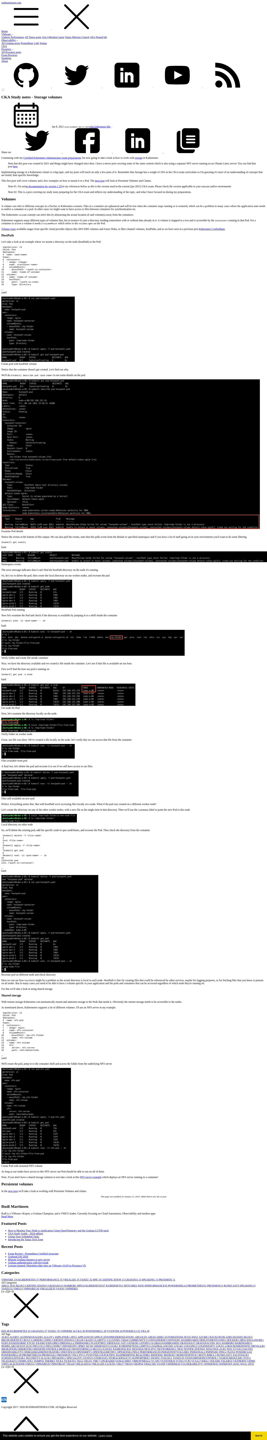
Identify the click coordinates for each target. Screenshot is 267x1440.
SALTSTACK (241, 1378)
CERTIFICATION (113, 1303)
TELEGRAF (9, 1384)
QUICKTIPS (108, 1378)
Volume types (8, 229)
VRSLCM (150, 1387)
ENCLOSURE (255, 1363)
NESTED (138, 1372)
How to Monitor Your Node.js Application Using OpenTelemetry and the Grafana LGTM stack (58, 1254)
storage (138, 157)
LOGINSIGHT (207, 1369)
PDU (136, 1375)
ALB (5, 1360)
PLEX (231, 1375)
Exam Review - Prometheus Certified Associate (33, 1277)
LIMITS (144, 1369)
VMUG (18, 1312)
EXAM (41, 1366)
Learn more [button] (105, 1435)
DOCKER (233, 1363)
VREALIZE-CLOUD (103, 1387)
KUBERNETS (114, 1309)
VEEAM (215, 1384)
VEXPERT (240, 1384)
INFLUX (39, 1369)
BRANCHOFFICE (12, 1363)
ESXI (5, 1366)
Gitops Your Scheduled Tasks (23, 1260)
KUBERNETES (29, 1303)
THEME (50, 1384)
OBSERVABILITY (12, 1375)
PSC (75, 1378)
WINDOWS (211, 1387)
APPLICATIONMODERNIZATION (114, 1360)
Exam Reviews (9, 55)
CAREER (37, 1363)
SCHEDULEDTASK (13, 1381)
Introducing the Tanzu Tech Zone (25, 1263)
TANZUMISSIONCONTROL (202, 1381)
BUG (27, 1363)
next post (100, 180)
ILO (29, 1369)
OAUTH (247, 1372)
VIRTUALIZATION (13, 1387)
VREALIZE (71, 1303)
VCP (187, 1384)
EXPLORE (53, 1366)
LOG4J (179, 1369)
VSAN (60, 1312)
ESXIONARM (18, 1366)
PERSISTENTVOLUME (175, 1375)
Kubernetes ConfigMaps (212, 229)
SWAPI (155, 1381)
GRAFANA (133, 1303)
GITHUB (133, 1366)
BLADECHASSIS (233, 1360)
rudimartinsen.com (133, 15)
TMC (97, 1384)
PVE (89, 1378)
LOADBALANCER (162, 1369)
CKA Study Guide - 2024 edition (25, 1257)
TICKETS (70, 1384)
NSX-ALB (220, 1372)
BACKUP (215, 1360)
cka (92, 126)
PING (223, 1375)
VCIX (180, 1384)
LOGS (220, 1369)
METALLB (258, 1369)
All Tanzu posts (33, 37)
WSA (244, 1387)
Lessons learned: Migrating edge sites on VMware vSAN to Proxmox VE (47, 1289)
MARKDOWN (242, 1369)
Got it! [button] (258, 1435)
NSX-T (231, 1372)
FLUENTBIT (99, 1366)
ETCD (31, 1366)
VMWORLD (58, 1387)
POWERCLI (132, 1354)
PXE (96, 1378)
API (74, 1360)
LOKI (229, 1369)
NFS (180, 1372)
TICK (60, 1384)
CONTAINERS (157, 1363)
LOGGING (191, 1369)
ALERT (15, 1360)
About (4, 61)
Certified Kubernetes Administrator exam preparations (52, 157)
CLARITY (100, 1363)
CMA (125, 1363)
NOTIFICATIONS (195, 1372)
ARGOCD (141, 1360)
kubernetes (100, 126)
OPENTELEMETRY (104, 1375)
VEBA (204, 1384)
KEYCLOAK (110, 1369)
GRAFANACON (206, 1366)
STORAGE (101, 1381)
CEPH (48, 1363)
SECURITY (33, 1381)
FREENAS (114, 1366)
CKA (4, 46)
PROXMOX (167, 1303)
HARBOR (70, 1309)
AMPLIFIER (62, 1360)
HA (219, 1366)
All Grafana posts (10, 43)
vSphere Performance (12, 37)
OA (239, 1372)
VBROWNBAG (141, 1384)
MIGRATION (9, 1372)
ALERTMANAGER (32, 1360)
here (15, 166)
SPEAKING (150, 1303)
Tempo (43, 43)
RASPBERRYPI (126, 1378)
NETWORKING (167, 1372)
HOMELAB (8, 1369)
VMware (7, 34)
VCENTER (115, 1354)
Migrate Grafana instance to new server (29, 1283)
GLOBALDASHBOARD (165, 1366)
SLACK (46, 1381)
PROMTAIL (49, 1378)
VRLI (120, 1387)
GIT (124, 1366)
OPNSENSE (124, 1375)
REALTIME (143, 1378)
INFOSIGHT (70, 1369)
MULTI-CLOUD (102, 1372)
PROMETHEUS (197, 1309)
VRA (145, 1354)
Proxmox (7, 49)
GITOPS (144, 1366)
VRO (128, 1387)
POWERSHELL (178, 1309)
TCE (247, 1381)
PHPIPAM (212, 1375)
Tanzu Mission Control (77, 37)
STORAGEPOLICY (120, 1381)
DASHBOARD (190, 1363)
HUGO (21, 1369)
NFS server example (90, 1200)
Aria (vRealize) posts (53, 37)
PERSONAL (198, 1375)
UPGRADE (108, 1384)
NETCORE (131, 1309)
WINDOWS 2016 (229, 1387)
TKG (80, 1384)
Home (4, 31)
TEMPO (39, 1384)
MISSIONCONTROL (46, 1372)
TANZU (86, 1303)
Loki (36, 43)
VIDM (251, 1384)
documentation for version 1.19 (45, 186)
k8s (109, 126)
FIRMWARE (83, 1366)
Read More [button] (7, 1239)
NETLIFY (150, 1372)
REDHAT (170, 1378)
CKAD (89, 1363)
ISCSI (90, 1369)
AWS (195, 1360)
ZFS (251, 1387)
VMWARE (9, 1303)
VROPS (138, 1387)
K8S (5, 1354)
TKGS (88, 1384)
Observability (9, 40)
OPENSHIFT (84, 1375)
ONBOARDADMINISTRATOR (42, 1375)
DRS (243, 1363)
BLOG (20, 1309)
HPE (97, 1303)
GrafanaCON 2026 (18, 1280)
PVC (82, 1378)
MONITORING (82, 1372)
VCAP (155, 1384)
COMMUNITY (138, 1363)
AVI (13, 1309)
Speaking (6, 58)
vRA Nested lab (98, 37)
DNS (223, 1363)
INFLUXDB (54, 1369)
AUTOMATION (174, 1360)
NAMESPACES (122, 1372)
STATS (88, 1381)
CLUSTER (114, 1363)
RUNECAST (232, 1309)
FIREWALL (67, 1366)
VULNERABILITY (192, 1387)
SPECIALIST (74, 1381)
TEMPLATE (26, 1384)
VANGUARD (123, 1384)
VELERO (227, 1384)
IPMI (82, 1369)
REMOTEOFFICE (188, 1378)
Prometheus (27, 43)
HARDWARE (243, 1366)
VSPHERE (71, 1312)
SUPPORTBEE (141, 1381)
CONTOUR (173, 1363)
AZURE (204, 1360)
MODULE (65, 1372)
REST (202, 1378)
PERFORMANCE (51, 1303)
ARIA (5, 1309)
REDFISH (157, 1378)
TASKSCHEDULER (231, 1381)
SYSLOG (166, 1381)
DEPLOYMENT (209, 1363)
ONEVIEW (68, 1375)
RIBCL (212, 1378)
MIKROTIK (25, 1372)
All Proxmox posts (11, 52)
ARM (160, 1360)
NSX (141, 1309)
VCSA (195, 1384)
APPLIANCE (86, 1360)
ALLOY (49, 1360)
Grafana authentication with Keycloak (28, 1286)
